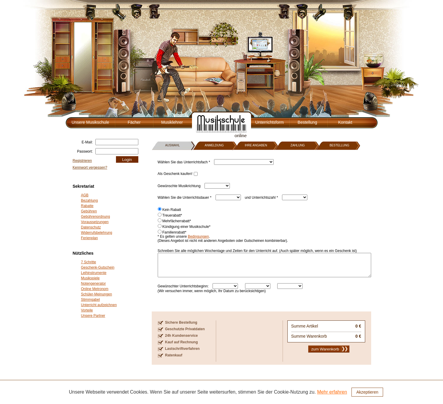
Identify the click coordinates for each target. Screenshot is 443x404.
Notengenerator (93, 283)
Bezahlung (89, 200)
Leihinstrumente (93, 273)
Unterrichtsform (269, 122)
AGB (85, 195)
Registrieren (82, 161)
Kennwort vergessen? (90, 167)
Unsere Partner (93, 316)
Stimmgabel (90, 299)
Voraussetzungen (95, 222)
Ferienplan (89, 238)
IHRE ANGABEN (256, 145)
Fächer (134, 122)
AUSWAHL (172, 145)
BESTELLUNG (339, 145)
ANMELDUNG (214, 145)
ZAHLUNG (298, 145)
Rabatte (87, 206)
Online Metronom (95, 289)
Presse (345, 398)
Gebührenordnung (95, 216)
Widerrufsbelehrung (96, 233)
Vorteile (87, 310)
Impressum (364, 398)
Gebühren (89, 211)
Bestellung (307, 122)
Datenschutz (91, 227)
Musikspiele (90, 278)
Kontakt (345, 122)
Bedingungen (198, 236)
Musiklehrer (172, 122)
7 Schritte (88, 262)
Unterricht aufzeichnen (99, 305)
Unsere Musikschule (90, 122)
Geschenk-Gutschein (97, 267)
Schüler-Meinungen (96, 294)
